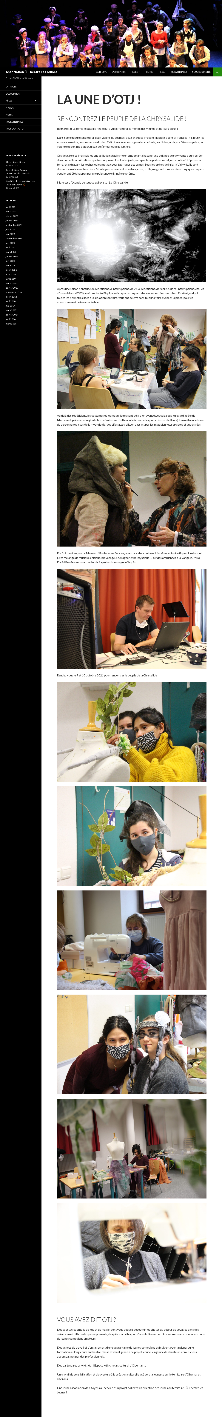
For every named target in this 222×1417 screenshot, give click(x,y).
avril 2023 (11, 247)
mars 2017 (11, 310)
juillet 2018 (11, 296)
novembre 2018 (14, 292)
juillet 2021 (11, 269)
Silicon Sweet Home (15, 162)
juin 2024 (10, 229)
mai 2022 (10, 265)
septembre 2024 (14, 225)
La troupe (101, 72)
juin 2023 (10, 242)
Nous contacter (201, 72)
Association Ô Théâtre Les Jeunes (31, 72)
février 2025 (12, 216)
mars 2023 (11, 251)
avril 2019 (11, 278)
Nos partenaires (178, 72)
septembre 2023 (14, 238)
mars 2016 (11, 323)
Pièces (134, 72)
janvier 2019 (12, 287)
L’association (119, 72)
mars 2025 (11, 211)
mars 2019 (11, 283)
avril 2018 (11, 301)
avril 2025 (11, 207)
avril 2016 (11, 319)
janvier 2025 (12, 220)
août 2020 (11, 274)
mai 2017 (10, 305)
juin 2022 (10, 260)
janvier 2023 (12, 256)
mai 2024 (10, 234)
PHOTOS (149, 72)
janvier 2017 (12, 314)
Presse (161, 72)
